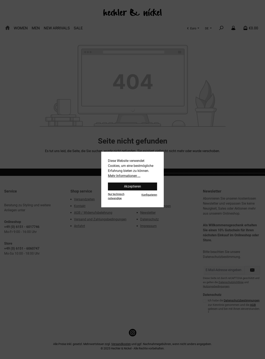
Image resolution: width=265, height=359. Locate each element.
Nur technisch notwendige (116, 196)
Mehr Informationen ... (124, 176)
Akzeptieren (132, 186)
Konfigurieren (149, 194)
